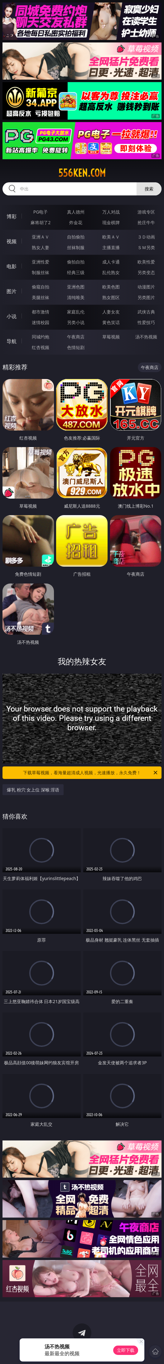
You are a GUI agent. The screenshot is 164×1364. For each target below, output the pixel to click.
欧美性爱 (146, 262)
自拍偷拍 (75, 237)
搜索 (149, 189)
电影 (12, 266)
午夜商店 (75, 337)
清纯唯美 (75, 297)
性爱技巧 (146, 322)
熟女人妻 (40, 247)
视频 (12, 241)
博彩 (12, 216)
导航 (12, 341)
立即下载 (125, 1350)
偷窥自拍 (40, 287)
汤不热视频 (146, 337)
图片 (12, 291)
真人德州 (75, 212)
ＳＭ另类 (146, 247)
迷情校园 (40, 322)
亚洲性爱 (40, 262)
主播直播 (111, 247)
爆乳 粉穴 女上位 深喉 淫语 (33, 790)
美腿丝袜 (40, 297)
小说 (12, 316)
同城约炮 (40, 337)
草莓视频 (111, 337)
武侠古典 (146, 312)
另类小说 (75, 322)
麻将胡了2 (41, 222)
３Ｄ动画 (146, 237)
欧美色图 (111, 287)
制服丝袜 (40, 272)
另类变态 (146, 272)
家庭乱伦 (75, 312)
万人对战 (111, 212)
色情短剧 (75, 347)
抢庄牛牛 (146, 222)
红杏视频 (40, 347)
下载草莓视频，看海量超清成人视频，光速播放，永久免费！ (90, 772)
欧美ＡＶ (111, 237)
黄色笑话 (111, 322)
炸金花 (75, 222)
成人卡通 (111, 262)
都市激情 (40, 312)
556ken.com (82, 173)
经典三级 (75, 272)
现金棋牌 (111, 222)
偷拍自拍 (75, 262)
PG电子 (40, 212)
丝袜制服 (75, 247)
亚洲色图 (75, 287)
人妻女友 (111, 312)
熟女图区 (111, 297)
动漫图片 (146, 287)
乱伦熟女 (111, 272)
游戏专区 (146, 212)
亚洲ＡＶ (40, 237)
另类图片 (146, 297)
